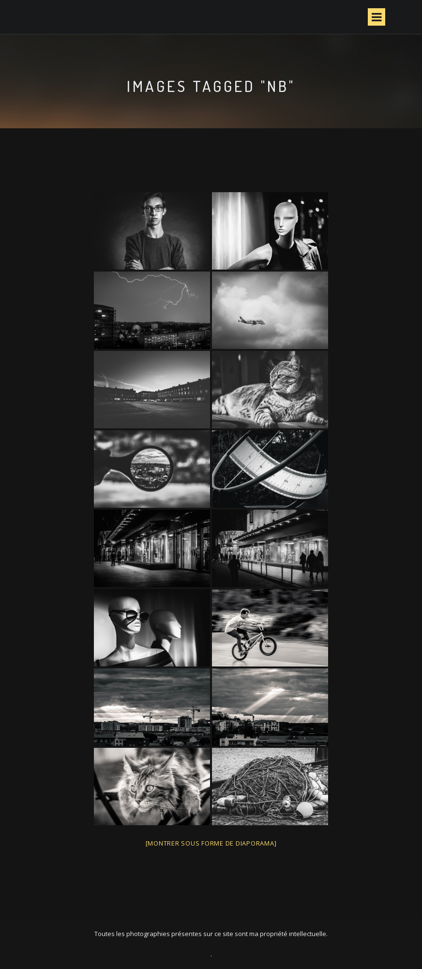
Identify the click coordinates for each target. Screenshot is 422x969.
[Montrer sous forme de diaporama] (211, 843)
